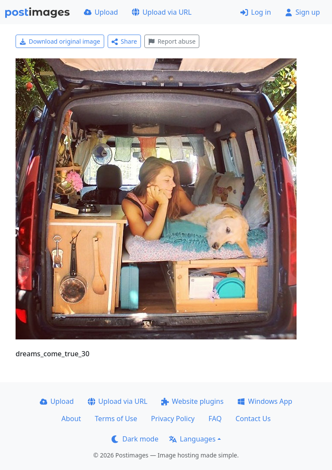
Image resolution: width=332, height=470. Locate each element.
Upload (101, 12)
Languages (192, 439)
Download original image (59, 41)
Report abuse (171, 41)
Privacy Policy (173, 418)
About (71, 418)
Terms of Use (116, 418)
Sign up (302, 12)
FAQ (214, 418)
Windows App (264, 401)
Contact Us (253, 418)
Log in (255, 12)
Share (124, 41)
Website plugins (192, 401)
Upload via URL (162, 12)
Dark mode (135, 439)
